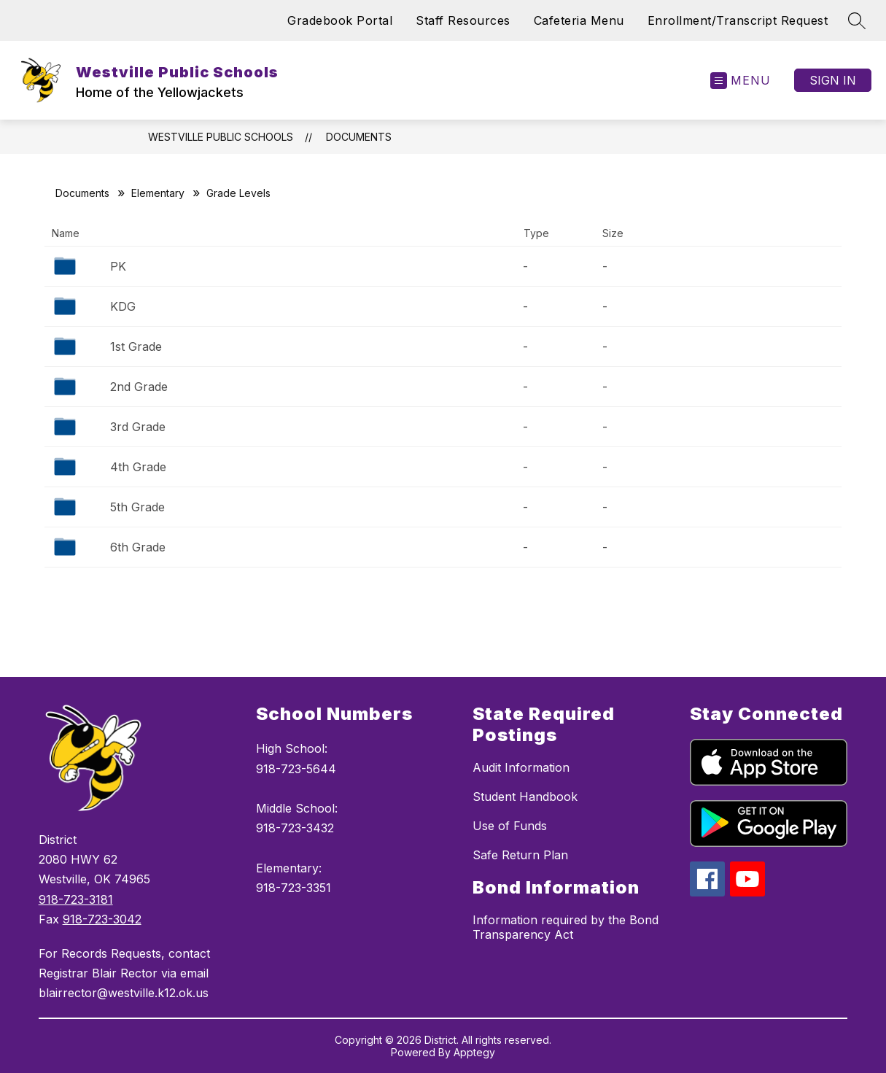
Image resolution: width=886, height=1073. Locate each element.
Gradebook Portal (339, 20)
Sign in (832, 80)
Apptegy (474, 1052)
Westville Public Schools (220, 137)
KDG (123, 306)
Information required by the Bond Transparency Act (565, 927)
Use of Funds (510, 825)
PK (118, 266)
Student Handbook (525, 796)
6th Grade (138, 547)
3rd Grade (138, 426)
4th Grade (138, 467)
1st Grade (136, 346)
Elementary (157, 193)
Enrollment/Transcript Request (738, 20)
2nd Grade (139, 386)
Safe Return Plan (520, 855)
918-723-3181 (76, 899)
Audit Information (521, 767)
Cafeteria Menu (579, 20)
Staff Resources (463, 20)
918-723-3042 (102, 919)
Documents (359, 137)
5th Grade (137, 507)
